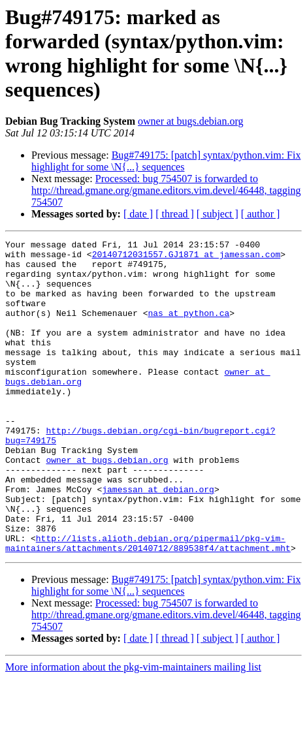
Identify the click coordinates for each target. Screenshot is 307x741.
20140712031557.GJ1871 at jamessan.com (186, 258)
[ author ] (260, 213)
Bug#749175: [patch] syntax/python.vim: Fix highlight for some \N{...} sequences (165, 161)
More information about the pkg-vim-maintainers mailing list (133, 729)
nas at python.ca (188, 328)
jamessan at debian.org (158, 540)
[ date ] (138, 213)
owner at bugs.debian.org (190, 121)
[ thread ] (174, 213)
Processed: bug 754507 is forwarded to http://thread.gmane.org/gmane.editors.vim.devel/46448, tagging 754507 (166, 190)
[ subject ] (217, 213)
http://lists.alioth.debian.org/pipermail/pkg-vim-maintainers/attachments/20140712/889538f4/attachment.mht (148, 604)
